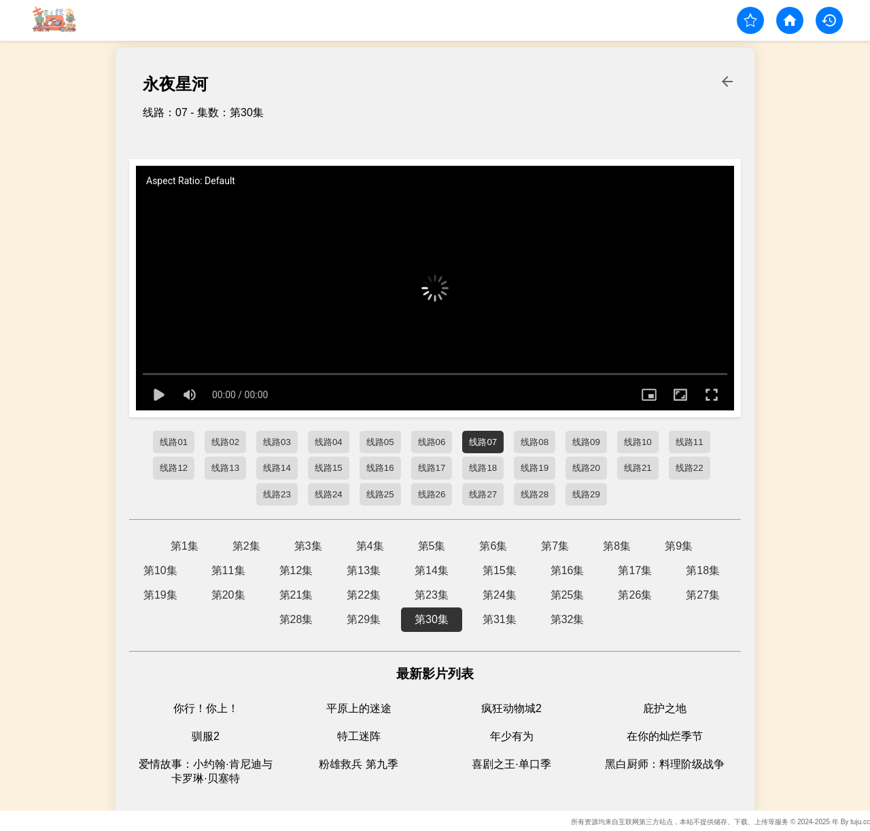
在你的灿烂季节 (665, 736)
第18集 (703, 570)
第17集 (635, 570)
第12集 (296, 570)
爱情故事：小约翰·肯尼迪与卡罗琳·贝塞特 (205, 771)
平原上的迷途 (359, 708)
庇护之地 (664, 708)
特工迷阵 (359, 736)
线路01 (174, 442)
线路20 (586, 468)
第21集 (296, 595)
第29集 (364, 619)
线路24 (329, 494)
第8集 (617, 546)
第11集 (228, 570)
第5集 (432, 546)
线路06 (432, 442)
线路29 (586, 494)
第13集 (364, 570)
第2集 (246, 546)
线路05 (380, 442)
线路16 (380, 468)
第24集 (500, 595)
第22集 (364, 595)
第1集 (184, 546)
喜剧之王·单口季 (511, 764)
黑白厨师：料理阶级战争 (665, 764)
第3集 (308, 546)
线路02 (225, 442)
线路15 (329, 468)
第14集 (432, 570)
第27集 (703, 595)
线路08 (535, 442)
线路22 (689, 468)
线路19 (535, 468)
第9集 (679, 546)
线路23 (277, 494)
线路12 (174, 468)
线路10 (638, 442)
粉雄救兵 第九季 (358, 764)
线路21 (638, 468)
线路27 (483, 494)
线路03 (277, 442)
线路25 (380, 494)
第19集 (160, 595)
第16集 (568, 570)
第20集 (228, 595)
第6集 (493, 546)
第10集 (160, 570)
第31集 (500, 619)
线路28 (535, 494)
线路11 (689, 442)
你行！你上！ (206, 708)
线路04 (329, 442)
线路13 (225, 468)
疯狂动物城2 (511, 708)
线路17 (432, 468)
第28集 (296, 619)
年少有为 (512, 736)
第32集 (568, 619)
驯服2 (206, 736)
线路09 (586, 442)
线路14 (277, 468)
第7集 (555, 546)
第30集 (432, 619)
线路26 (432, 494)
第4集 (370, 546)
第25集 (568, 595)
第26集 (635, 595)
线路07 (483, 442)
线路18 (483, 468)
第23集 (432, 595)
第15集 (500, 570)
